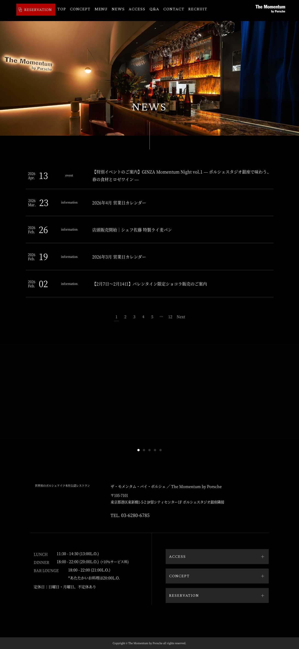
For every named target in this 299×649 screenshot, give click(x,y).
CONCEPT (80, 10)
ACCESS (137, 10)
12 (170, 316)
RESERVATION (31, 10)
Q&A (154, 10)
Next (181, 316)
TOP (61, 10)
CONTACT (173, 10)
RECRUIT (197, 10)
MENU (101, 10)
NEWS (118, 10)
